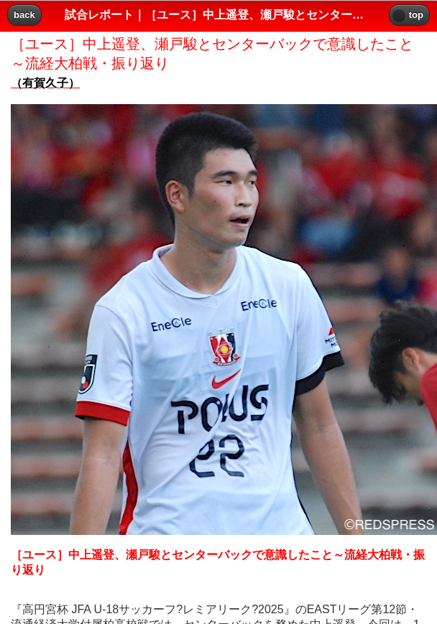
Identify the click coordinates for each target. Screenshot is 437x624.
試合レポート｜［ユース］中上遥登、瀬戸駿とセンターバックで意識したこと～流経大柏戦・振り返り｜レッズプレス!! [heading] (218, 15)
